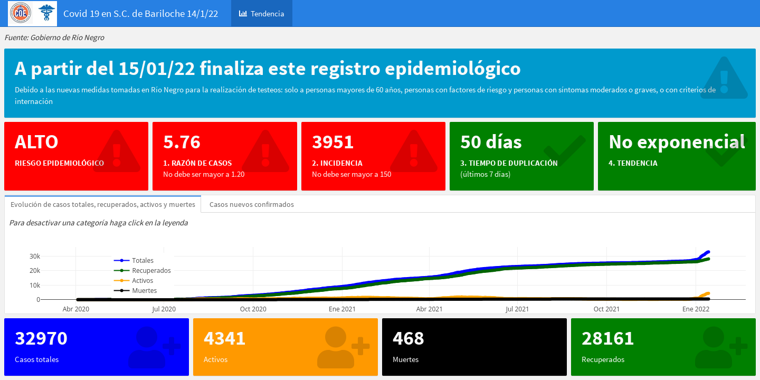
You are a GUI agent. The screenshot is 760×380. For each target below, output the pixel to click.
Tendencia (261, 13)
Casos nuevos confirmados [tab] (252, 204)
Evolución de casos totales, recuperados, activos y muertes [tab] (103, 204)
